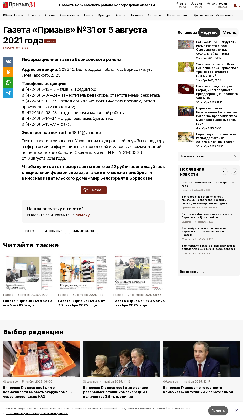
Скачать (97, 190)
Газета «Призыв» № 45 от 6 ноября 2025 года (28, 303)
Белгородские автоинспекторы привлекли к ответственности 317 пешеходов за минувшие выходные (204, 200)
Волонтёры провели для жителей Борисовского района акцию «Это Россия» (204, 231)
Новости (34, 15)
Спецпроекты (69, 15)
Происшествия (177, 15)
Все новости (189, 271)
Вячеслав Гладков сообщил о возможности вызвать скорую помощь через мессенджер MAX (37, 392)
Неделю (209, 32)
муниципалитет (83, 230)
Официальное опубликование (213, 15)
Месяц (230, 32)
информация (53, 230)
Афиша (120, 15)
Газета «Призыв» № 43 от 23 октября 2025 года (139, 303)
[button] (224, 171)
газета (30, 230)
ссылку (83, 215)
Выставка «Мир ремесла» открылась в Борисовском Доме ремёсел (207, 216)
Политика (136, 15)
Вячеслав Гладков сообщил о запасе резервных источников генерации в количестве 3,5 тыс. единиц (115, 392)
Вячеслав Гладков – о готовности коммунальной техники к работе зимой (198, 390)
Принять (218, 410)
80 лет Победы (13, 15)
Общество (155, 15)
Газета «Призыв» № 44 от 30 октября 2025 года (81, 303)
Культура (104, 15)
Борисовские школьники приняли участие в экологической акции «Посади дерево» (209, 247)
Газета (88, 15)
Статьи (50, 15)
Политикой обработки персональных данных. (37, 413)
